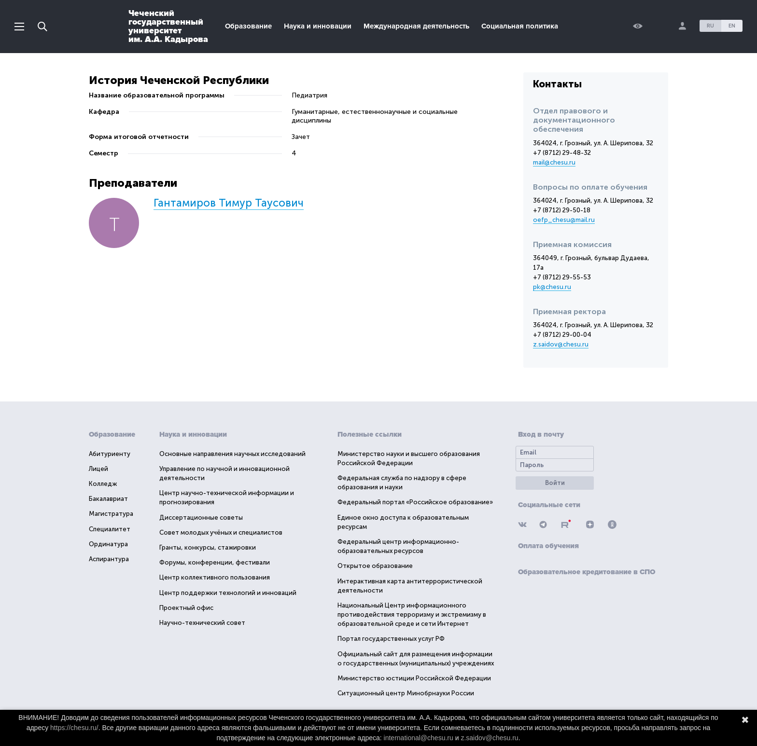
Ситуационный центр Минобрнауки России (405, 693)
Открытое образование (375, 565)
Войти (555, 482)
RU (710, 26)
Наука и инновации (317, 26)
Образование (248, 26)
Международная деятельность (416, 26)
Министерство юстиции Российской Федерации (414, 678)
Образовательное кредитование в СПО (586, 571)
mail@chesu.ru (554, 162)
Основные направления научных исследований (232, 453)
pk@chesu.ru (552, 286)
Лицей (98, 468)
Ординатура (108, 544)
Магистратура (111, 513)
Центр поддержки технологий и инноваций (227, 592)
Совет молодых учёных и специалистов (220, 532)
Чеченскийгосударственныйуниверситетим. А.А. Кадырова (168, 26)
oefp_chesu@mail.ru (564, 219)
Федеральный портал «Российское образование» (415, 502)
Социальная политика (519, 26)
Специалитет (109, 529)
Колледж (103, 483)
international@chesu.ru (418, 738)
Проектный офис (186, 607)
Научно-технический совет (202, 622)
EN (732, 26)
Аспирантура (109, 559)
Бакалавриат (108, 498)
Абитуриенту (109, 453)
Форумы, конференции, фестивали (214, 562)
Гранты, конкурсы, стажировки (207, 547)
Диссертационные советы (201, 517)
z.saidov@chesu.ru (561, 344)
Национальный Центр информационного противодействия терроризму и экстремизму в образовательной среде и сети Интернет (411, 614)
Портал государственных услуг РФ (391, 638)
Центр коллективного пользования (214, 577)
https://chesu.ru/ (74, 728)
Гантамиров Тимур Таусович (229, 202)
